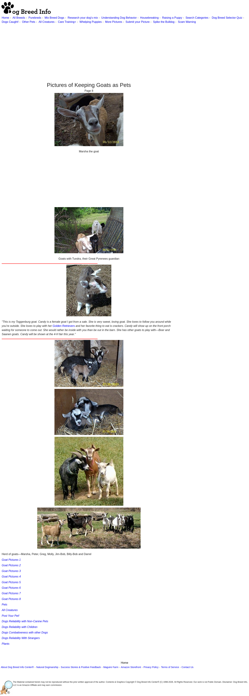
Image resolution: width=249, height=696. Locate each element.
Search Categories (197, 17)
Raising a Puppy (172, 17)
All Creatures (46, 21)
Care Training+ (67, 21)
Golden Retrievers (64, 325)
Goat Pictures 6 (11, 587)
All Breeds (18, 17)
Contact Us (187, 667)
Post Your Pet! (10, 615)
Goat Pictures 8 (11, 599)
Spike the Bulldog (164, 21)
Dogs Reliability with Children (19, 627)
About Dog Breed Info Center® (17, 667)
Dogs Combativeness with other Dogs (25, 632)
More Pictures (113, 21)
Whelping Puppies (90, 21)
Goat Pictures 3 (11, 571)
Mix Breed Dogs (54, 17)
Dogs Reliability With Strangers (21, 638)
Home (5, 17)
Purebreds (34, 17)
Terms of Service (170, 667)
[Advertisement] (103, 48)
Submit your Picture (138, 21)
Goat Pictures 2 (11, 565)
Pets (4, 604)
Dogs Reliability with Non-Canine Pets (25, 621)
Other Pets (28, 21)
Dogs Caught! (10, 21)
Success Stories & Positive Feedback (81, 667)
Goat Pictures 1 (11, 559)
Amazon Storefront (131, 667)
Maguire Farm (110, 667)
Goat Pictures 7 (11, 593)
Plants (5, 643)
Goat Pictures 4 (11, 576)
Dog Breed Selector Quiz (227, 17)
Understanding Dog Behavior (119, 17)
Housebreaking (149, 17)
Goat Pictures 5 (11, 582)
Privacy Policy (151, 667)
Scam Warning (187, 21)
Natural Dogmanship (47, 667)
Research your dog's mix (83, 17)
